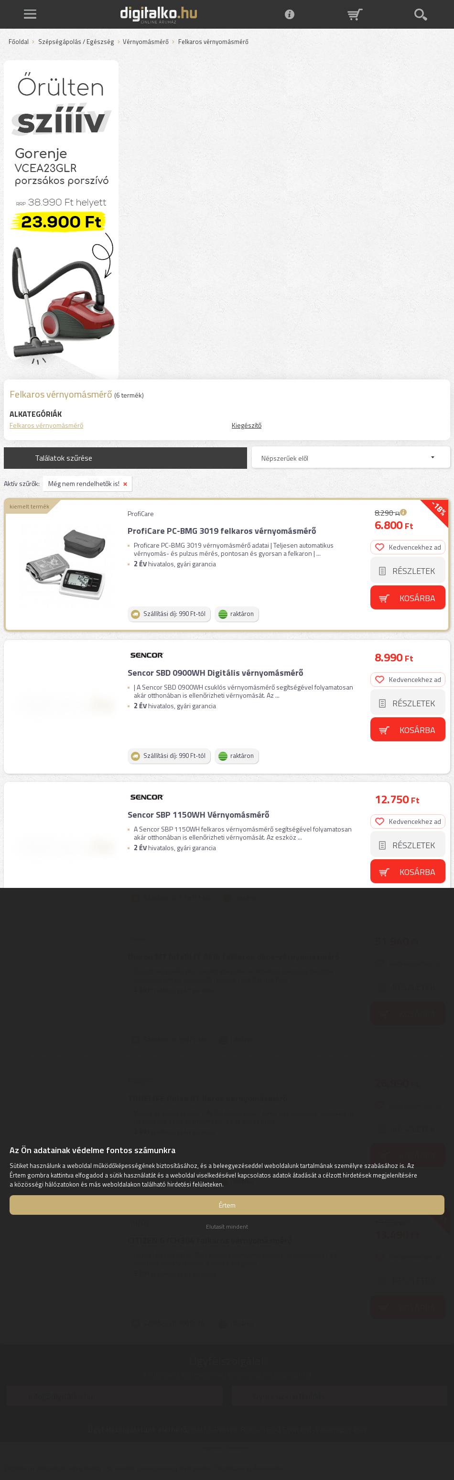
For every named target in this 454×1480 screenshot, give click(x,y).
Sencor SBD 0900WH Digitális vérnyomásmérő (215, 672)
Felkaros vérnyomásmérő (46, 425)
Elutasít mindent (227, 1226)
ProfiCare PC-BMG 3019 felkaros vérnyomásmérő (222, 530)
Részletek (413, 570)
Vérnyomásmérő (146, 42)
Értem (227, 1205)
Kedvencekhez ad (408, 547)
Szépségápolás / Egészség (76, 42)
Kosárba (417, 598)
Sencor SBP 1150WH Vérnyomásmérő (199, 814)
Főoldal (19, 42)
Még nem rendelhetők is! (83, 483)
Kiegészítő (246, 425)
